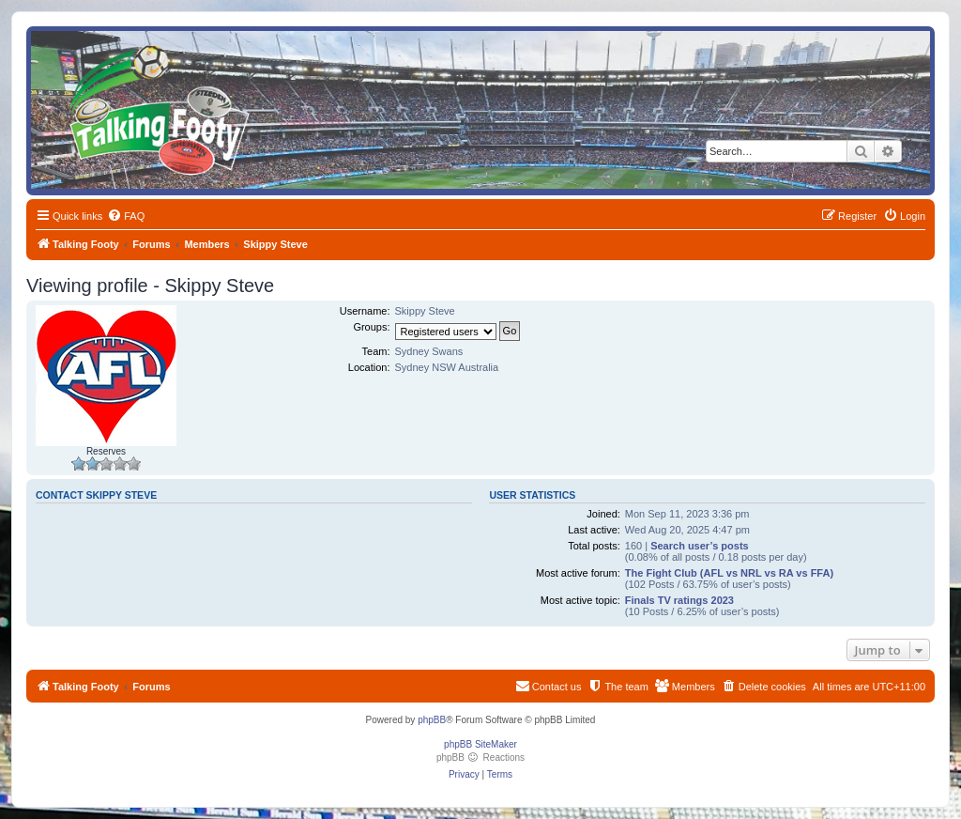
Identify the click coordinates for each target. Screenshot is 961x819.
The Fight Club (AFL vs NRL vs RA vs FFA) (729, 573)
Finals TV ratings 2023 (679, 600)
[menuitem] (126, 216)
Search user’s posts (699, 545)
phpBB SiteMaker (480, 744)
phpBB (432, 720)
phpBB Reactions (480, 757)
